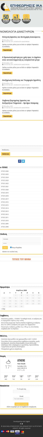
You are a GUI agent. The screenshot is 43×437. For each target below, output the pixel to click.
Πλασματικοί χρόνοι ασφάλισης (11, 349)
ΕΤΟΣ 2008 (4, 227)
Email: (21, 396)
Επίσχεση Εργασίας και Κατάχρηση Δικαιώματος (21, 37)
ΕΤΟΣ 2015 (4, 205)
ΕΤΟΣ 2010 (4, 220)
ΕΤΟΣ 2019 (4, 193)
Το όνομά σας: (21, 389)
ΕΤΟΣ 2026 (4, 171)
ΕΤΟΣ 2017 (4, 199)
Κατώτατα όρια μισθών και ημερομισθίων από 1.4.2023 (19, 339)
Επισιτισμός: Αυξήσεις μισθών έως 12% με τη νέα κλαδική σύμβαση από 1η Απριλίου (19, 328)
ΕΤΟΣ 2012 (4, 214)
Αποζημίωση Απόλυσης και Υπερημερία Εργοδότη (21, 80)
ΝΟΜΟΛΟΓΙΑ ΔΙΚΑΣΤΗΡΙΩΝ (21, 41)
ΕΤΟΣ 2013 (4, 211)
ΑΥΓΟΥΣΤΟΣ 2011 (9, 41)
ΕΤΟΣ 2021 (4, 186)
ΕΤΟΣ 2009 (4, 224)
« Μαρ (3, 309)
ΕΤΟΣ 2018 (4, 196)
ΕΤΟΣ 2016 (4, 202)
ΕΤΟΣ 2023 (4, 180)
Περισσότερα (7, 50)
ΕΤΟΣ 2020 (4, 190)
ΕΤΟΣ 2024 (4, 177)
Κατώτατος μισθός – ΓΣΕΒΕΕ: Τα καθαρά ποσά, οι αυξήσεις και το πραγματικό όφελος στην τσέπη (21, 319)
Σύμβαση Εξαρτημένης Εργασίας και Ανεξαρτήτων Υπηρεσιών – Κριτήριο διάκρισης (20, 101)
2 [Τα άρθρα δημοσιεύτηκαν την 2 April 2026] (21, 295)
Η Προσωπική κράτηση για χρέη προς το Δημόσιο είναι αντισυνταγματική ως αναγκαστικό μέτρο (21, 58)
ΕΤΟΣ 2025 (4, 174)
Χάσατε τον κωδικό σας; (10, 252)
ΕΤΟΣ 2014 (4, 208)
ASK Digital (26, 421)
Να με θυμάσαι (16, 247)
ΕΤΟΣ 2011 (4, 217)
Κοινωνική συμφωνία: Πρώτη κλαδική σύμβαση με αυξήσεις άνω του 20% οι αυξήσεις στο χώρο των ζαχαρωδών (20, 323)
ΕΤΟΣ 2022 (4, 183)
